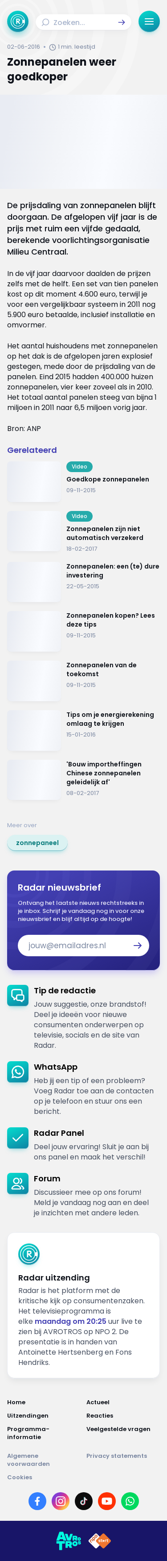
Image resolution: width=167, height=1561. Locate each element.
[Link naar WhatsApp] (130, 1501)
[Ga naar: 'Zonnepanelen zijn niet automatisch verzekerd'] (83, 532)
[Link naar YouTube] (107, 1501)
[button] (121, 22)
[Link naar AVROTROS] (68, 1541)
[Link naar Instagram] (60, 1501)
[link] (37, 843)
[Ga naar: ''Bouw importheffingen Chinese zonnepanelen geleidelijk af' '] (83, 780)
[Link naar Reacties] (123, 1416)
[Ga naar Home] (18, 21)
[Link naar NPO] (99, 1541)
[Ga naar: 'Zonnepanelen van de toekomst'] (83, 681)
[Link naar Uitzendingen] (44, 1416)
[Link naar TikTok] (84, 1501)
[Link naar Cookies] (83, 1477)
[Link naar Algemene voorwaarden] (44, 1460)
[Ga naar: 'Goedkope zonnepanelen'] (83, 481)
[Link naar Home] (44, 1402)
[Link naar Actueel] (123, 1402)
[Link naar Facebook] (37, 1501)
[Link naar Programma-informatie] (44, 1433)
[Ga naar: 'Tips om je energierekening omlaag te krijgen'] (83, 730)
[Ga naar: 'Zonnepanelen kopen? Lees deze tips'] (83, 631)
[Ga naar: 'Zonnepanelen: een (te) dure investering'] (83, 582)
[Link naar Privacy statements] (123, 1460)
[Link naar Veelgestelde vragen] (123, 1433)
